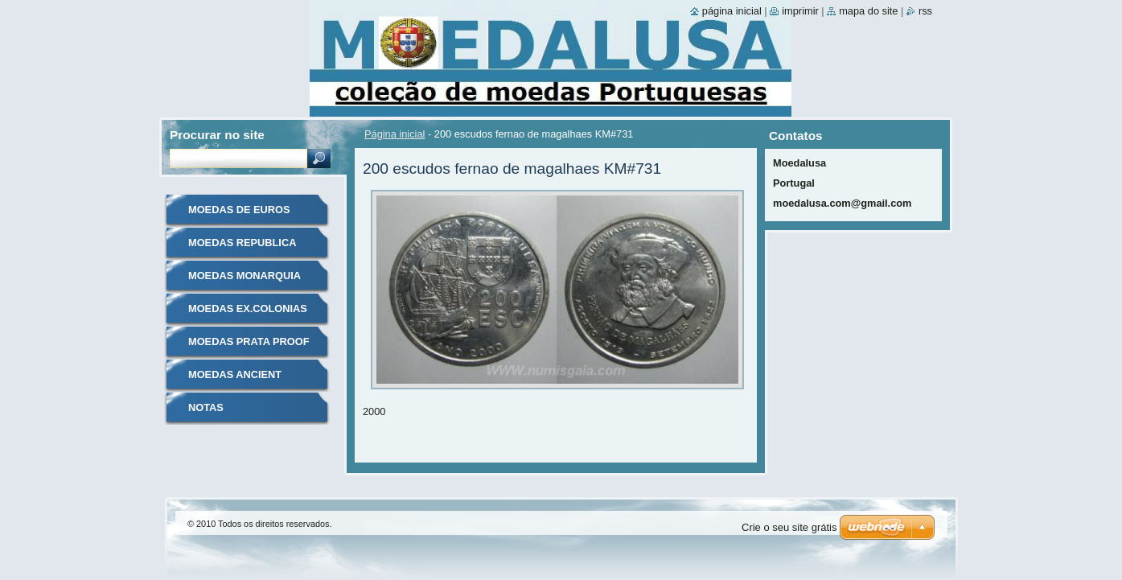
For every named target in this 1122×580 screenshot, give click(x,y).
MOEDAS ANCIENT (235, 374)
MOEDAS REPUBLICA (242, 243)
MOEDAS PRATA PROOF (248, 341)
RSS (925, 11)
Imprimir (800, 11)
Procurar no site (217, 135)
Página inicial (394, 134)
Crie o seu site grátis (789, 527)
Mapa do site (868, 11)
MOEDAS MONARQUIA (244, 275)
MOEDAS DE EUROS (239, 210)
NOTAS (206, 407)
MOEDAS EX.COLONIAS (247, 308)
